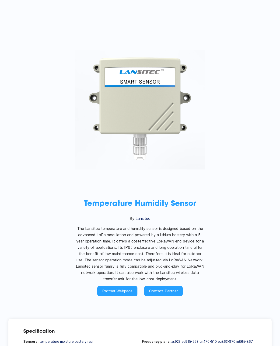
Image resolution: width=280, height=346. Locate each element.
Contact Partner (163, 291)
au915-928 (190, 341)
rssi (90, 341)
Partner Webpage (117, 291)
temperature (49, 341)
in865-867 (244, 341)
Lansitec (143, 218)
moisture (67, 341)
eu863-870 (226, 341)
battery (81, 341)
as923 (176, 341)
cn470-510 (208, 341)
